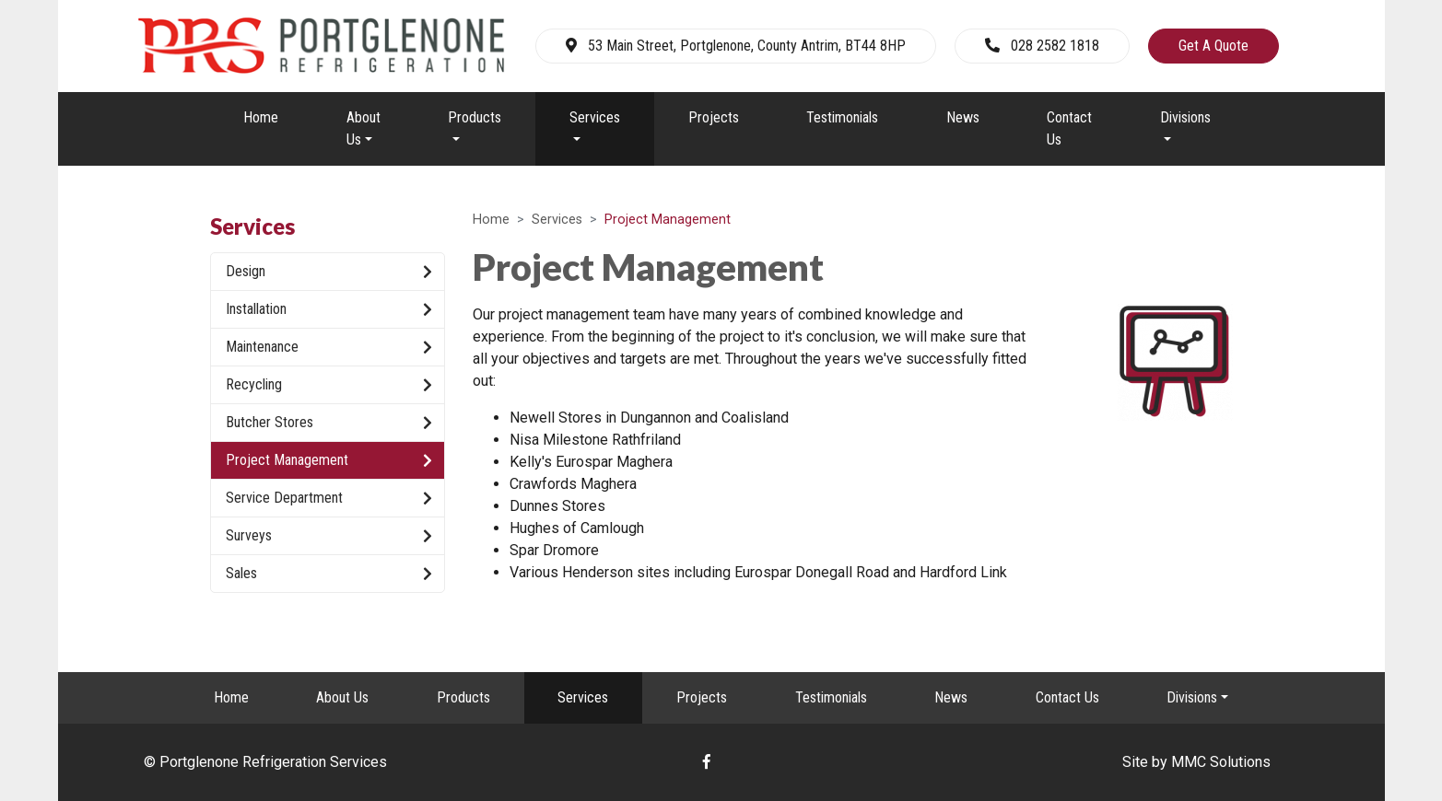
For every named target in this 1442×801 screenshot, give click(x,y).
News (962, 117)
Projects (713, 117)
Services (557, 219)
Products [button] (474, 117)
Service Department (329, 498)
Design (329, 271)
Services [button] (594, 117)
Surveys (329, 535)
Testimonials (842, 117)
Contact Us (1069, 128)
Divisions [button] (1185, 117)
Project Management (329, 460)
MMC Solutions (1221, 762)
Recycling (329, 384)
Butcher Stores (329, 422)
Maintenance (329, 347)
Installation (329, 309)
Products (463, 697)
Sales (329, 573)
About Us (342, 697)
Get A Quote (1213, 45)
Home (260, 117)
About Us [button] (363, 128)
